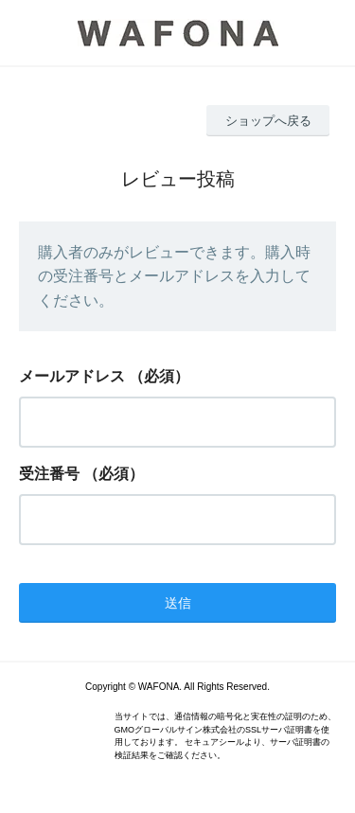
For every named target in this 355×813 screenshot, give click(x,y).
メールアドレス (72, 376)
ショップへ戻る (268, 121)
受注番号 (49, 474)
